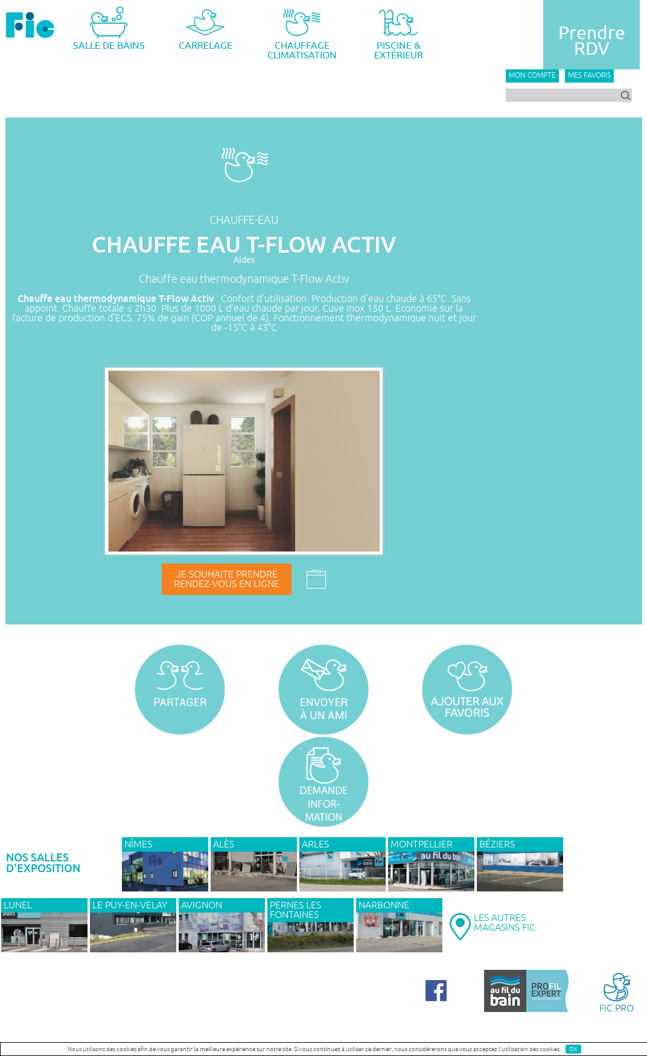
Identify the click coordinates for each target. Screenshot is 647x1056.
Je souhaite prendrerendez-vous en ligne (226, 579)
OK (573, 1049)
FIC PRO (617, 991)
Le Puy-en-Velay (129, 905)
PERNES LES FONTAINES (295, 910)
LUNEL (18, 905)
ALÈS (223, 844)
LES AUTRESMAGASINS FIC (504, 923)
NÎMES (138, 844)
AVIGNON (201, 905)
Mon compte (532, 75)
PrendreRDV (591, 41)
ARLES (315, 844)
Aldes (244, 260)
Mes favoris (589, 75)
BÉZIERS (497, 844)
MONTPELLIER (421, 844)
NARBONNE (384, 905)
